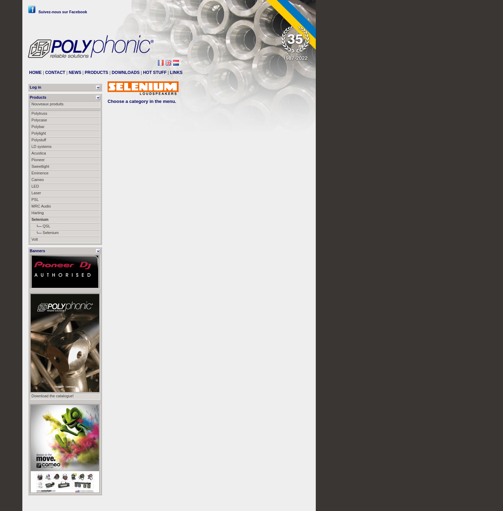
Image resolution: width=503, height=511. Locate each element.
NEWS (75, 72)
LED (35, 186)
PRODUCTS (96, 72)
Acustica (38, 153)
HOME (35, 72)
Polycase (39, 120)
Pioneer (38, 160)
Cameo (37, 180)
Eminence (40, 173)
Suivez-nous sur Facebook (57, 12)
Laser (36, 193)
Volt (34, 239)
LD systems (41, 146)
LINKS (176, 72)
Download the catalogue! (52, 396)
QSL (40, 226)
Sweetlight (40, 166)
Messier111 (300, 503)
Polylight (38, 133)
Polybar (37, 127)
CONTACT (55, 72)
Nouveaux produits (47, 104)
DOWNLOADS (126, 72)
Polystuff (38, 140)
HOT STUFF (154, 72)
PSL (35, 199)
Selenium (45, 233)
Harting (37, 213)
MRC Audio (41, 206)
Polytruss (39, 113)
